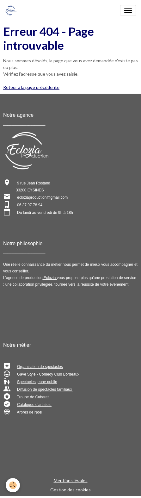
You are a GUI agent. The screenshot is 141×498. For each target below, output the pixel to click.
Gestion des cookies (70, 489)
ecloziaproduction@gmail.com (42, 197)
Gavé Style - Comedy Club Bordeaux (48, 374)
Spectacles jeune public (37, 382)
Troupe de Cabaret (33, 397)
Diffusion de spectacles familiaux (45, 389)
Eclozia (49, 278)
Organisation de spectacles (40, 366)
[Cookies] (13, 485)
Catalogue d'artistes (34, 404)
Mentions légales (71, 480)
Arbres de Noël (29, 412)
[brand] (12, 10)
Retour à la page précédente (31, 87)
